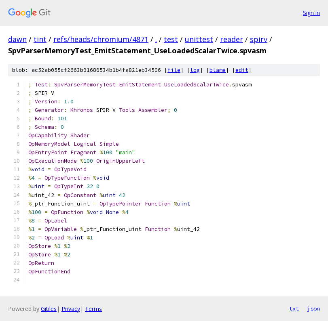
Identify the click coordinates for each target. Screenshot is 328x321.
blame (217, 70)
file (173, 70)
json (313, 308)
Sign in (311, 13)
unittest (199, 39)
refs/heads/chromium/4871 (100, 39)
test (171, 39)
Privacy (70, 309)
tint (40, 39)
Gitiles (49, 309)
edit (241, 70)
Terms (93, 309)
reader (231, 39)
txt (294, 308)
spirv (258, 39)
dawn (17, 39)
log (195, 70)
